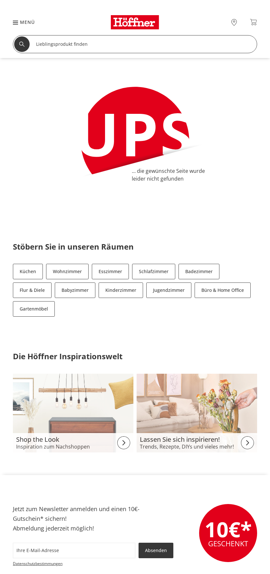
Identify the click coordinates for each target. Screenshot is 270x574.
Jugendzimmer (169, 290)
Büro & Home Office (222, 290)
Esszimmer (110, 271)
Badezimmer (199, 271)
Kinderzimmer (120, 290)
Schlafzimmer (154, 271)
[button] (20, 22)
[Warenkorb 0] (253, 22)
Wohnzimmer (67, 271)
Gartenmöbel (34, 309)
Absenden (156, 550)
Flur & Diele (32, 290)
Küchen (28, 271)
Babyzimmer (75, 290)
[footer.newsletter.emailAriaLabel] (74, 550)
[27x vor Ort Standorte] (234, 22)
